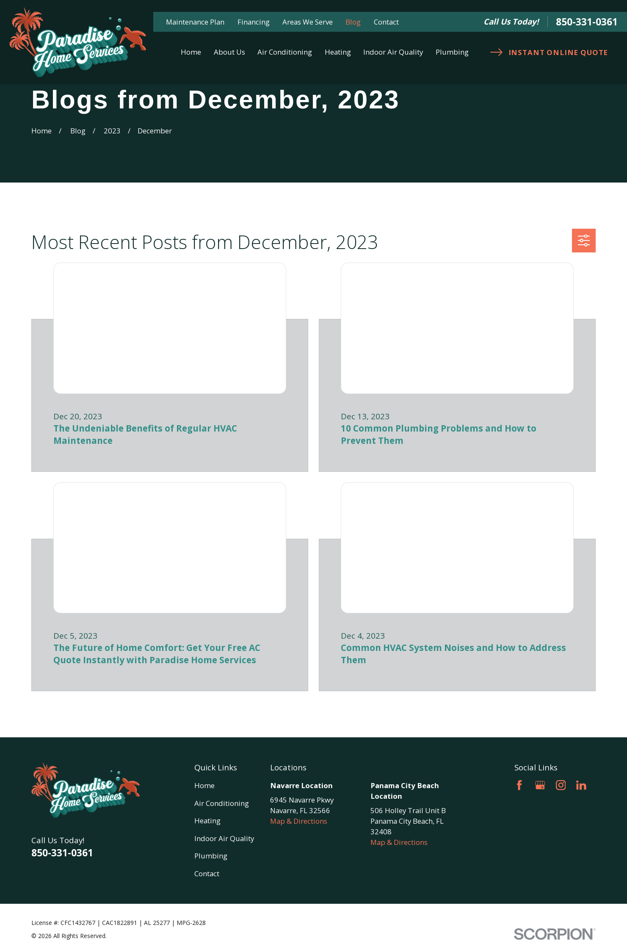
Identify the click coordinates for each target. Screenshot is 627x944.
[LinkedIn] (581, 785)
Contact (386, 22)
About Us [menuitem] (229, 52)
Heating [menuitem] (338, 52)
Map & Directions (298, 821)
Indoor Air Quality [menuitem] (393, 52)
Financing (254, 22)
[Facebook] (519, 785)
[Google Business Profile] (540, 785)
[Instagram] (561, 785)
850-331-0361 (587, 22)
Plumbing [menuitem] (452, 52)
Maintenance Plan (195, 22)
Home (204, 785)
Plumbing (210, 856)
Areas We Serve (307, 22)
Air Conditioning (221, 803)
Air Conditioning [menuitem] (284, 52)
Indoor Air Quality (224, 838)
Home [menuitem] (191, 52)
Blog (353, 22)
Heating (207, 820)
